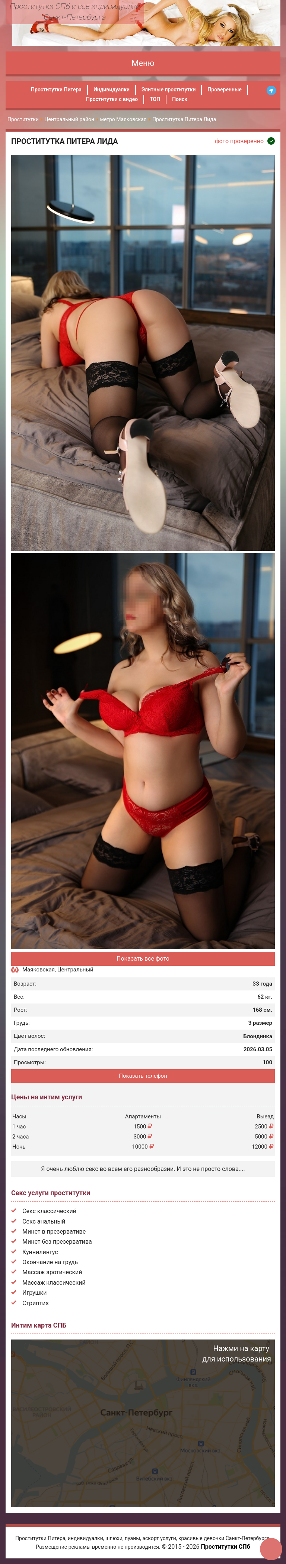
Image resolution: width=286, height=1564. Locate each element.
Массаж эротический (52, 1272)
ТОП (155, 99)
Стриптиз (35, 1303)
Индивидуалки (111, 89)
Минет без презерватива (57, 1241)
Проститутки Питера (56, 89)
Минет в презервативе (54, 1231)
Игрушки (34, 1292)
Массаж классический (54, 1282)
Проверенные (224, 89)
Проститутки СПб (225, 1546)
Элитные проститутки (169, 89)
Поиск (179, 99)
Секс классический (49, 1211)
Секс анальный (43, 1221)
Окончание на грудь (50, 1262)
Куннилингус (40, 1252)
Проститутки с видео (112, 99)
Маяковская (38, 969)
